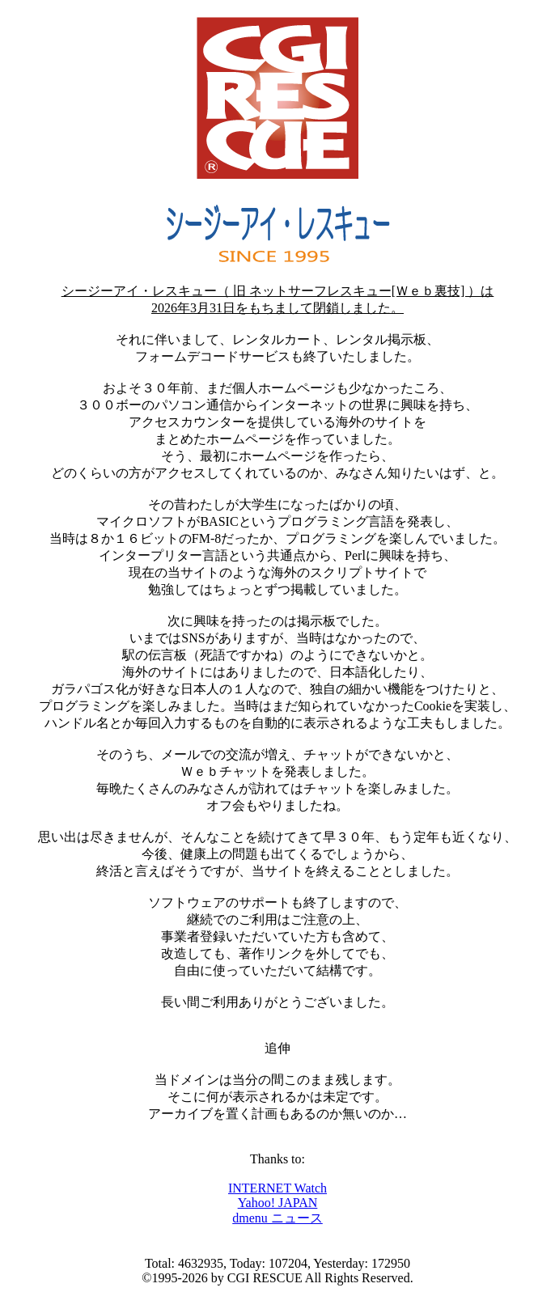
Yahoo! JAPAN (278, 1202)
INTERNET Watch (277, 1188)
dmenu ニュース (277, 1218)
